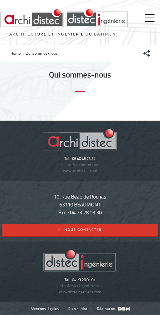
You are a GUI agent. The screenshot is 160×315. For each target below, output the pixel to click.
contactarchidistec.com (80, 164)
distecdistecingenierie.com (80, 285)
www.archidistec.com (80, 170)
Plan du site (77, 308)
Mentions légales (45, 308)
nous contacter (80, 230)
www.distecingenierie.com (80, 291)
